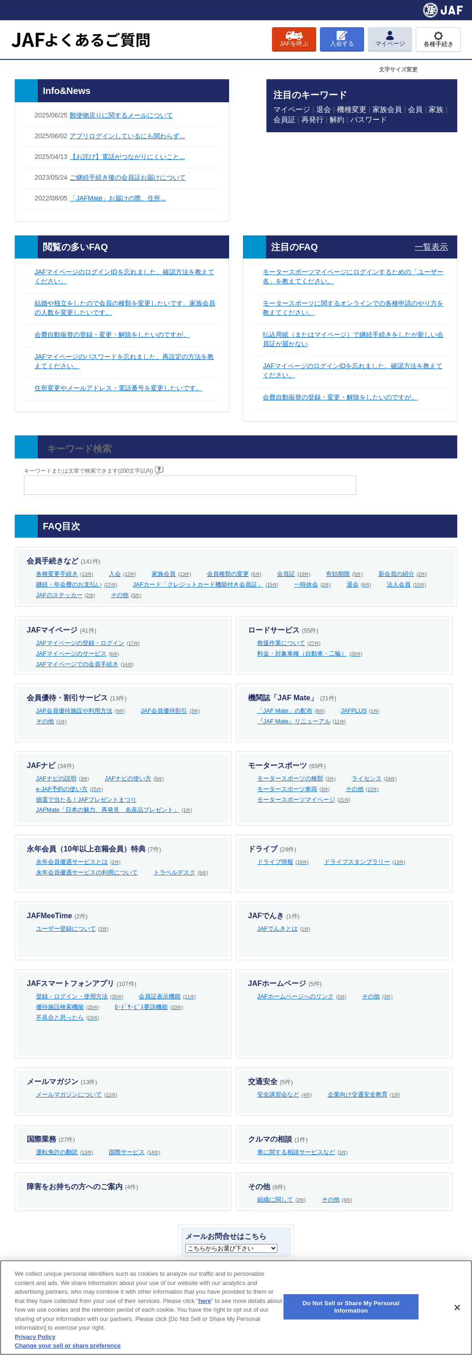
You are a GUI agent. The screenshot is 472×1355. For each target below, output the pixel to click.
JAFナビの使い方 (134, 778)
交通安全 (270, 1081)
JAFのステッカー (65, 595)
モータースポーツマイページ (303, 799)
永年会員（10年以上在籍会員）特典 (94, 849)
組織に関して (281, 1199)
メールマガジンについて (76, 1094)
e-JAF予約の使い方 (69, 789)
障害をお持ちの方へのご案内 (82, 1187)
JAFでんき (274, 916)
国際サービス (134, 1152)
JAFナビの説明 (62, 778)
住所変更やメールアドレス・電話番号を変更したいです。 (118, 388)
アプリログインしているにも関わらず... (127, 136)
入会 (122, 573)
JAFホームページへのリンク (301, 996)
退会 (323, 109)
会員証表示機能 (167, 996)
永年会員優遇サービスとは (78, 861)
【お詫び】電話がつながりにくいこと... (127, 156)
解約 (337, 119)
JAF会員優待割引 (170, 710)
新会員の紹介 (402, 573)
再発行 (312, 119)
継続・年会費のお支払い (76, 584)
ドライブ (272, 849)
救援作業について (288, 642)
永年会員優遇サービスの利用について (87, 872)
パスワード (368, 119)
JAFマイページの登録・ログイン (88, 642)
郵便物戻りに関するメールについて (121, 115)
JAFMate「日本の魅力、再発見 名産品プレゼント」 (114, 809)
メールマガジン (62, 1081)
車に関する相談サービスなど (302, 1152)
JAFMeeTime (57, 916)
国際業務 (51, 1139)
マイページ (291, 109)
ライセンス (374, 778)
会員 (415, 109)
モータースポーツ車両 (293, 789)
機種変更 (351, 109)
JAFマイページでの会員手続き (85, 664)
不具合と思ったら (67, 1017)
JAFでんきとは (283, 928)
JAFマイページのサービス (77, 653)
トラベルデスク (180, 872)
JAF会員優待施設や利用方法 (80, 710)
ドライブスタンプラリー (364, 861)
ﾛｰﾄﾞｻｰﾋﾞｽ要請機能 (149, 1006)
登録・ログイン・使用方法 (79, 996)
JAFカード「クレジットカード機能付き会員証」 (205, 584)
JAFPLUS (360, 710)
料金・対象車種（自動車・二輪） (309, 653)
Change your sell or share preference (68, 1345)
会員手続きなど (63, 561)
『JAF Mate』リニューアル (301, 721)
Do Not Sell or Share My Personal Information (350, 1307)
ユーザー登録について (72, 928)
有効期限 (344, 573)
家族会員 (387, 109)
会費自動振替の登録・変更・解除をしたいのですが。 (112, 334)
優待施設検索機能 (67, 1006)
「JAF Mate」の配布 (291, 710)
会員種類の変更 (234, 573)
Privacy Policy (35, 1336)
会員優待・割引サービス (77, 698)
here (204, 1300)
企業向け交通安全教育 (364, 1094)
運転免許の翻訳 (64, 1152)
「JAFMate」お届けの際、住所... (118, 198)
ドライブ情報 (282, 861)
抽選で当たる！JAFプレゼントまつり (86, 799)
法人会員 (406, 584)
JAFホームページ (285, 983)
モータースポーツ (287, 765)
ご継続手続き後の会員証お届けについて (128, 177)
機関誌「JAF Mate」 (292, 698)
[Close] (457, 1307)
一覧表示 (431, 247)
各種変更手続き (64, 573)
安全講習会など (284, 1094)
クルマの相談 (278, 1139)
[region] (236, 1307)
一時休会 (312, 584)
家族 (436, 109)
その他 (126, 595)
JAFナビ (50, 765)
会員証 (284, 119)
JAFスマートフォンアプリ (81, 983)
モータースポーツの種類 (296, 778)
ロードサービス (283, 630)
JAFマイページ (61, 630)
